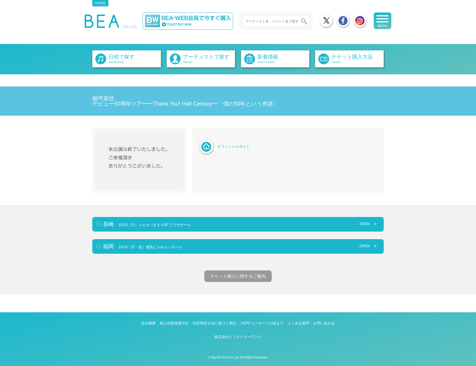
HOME (100, 3)
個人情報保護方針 (174, 323)
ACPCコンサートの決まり (262, 323)
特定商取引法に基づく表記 (214, 323)
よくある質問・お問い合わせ (311, 323)
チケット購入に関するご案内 (238, 276)
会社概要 (148, 323)
